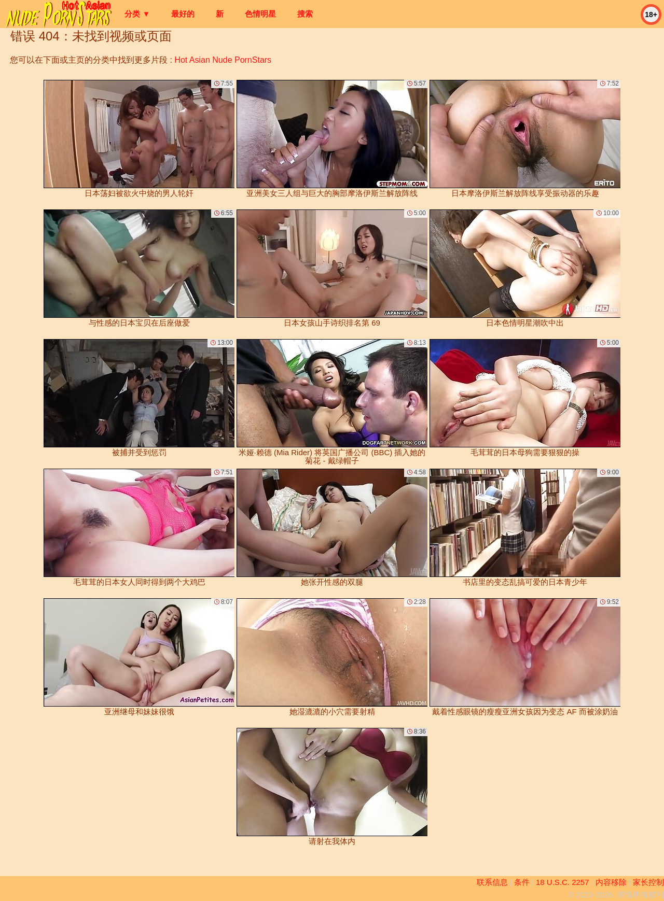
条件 (522, 882)
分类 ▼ (137, 13)
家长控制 (648, 882)
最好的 (183, 13)
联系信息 (492, 882)
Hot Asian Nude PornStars (222, 59)
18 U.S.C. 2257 (562, 882)
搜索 (305, 13)
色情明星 (260, 13)
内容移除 (611, 882)
